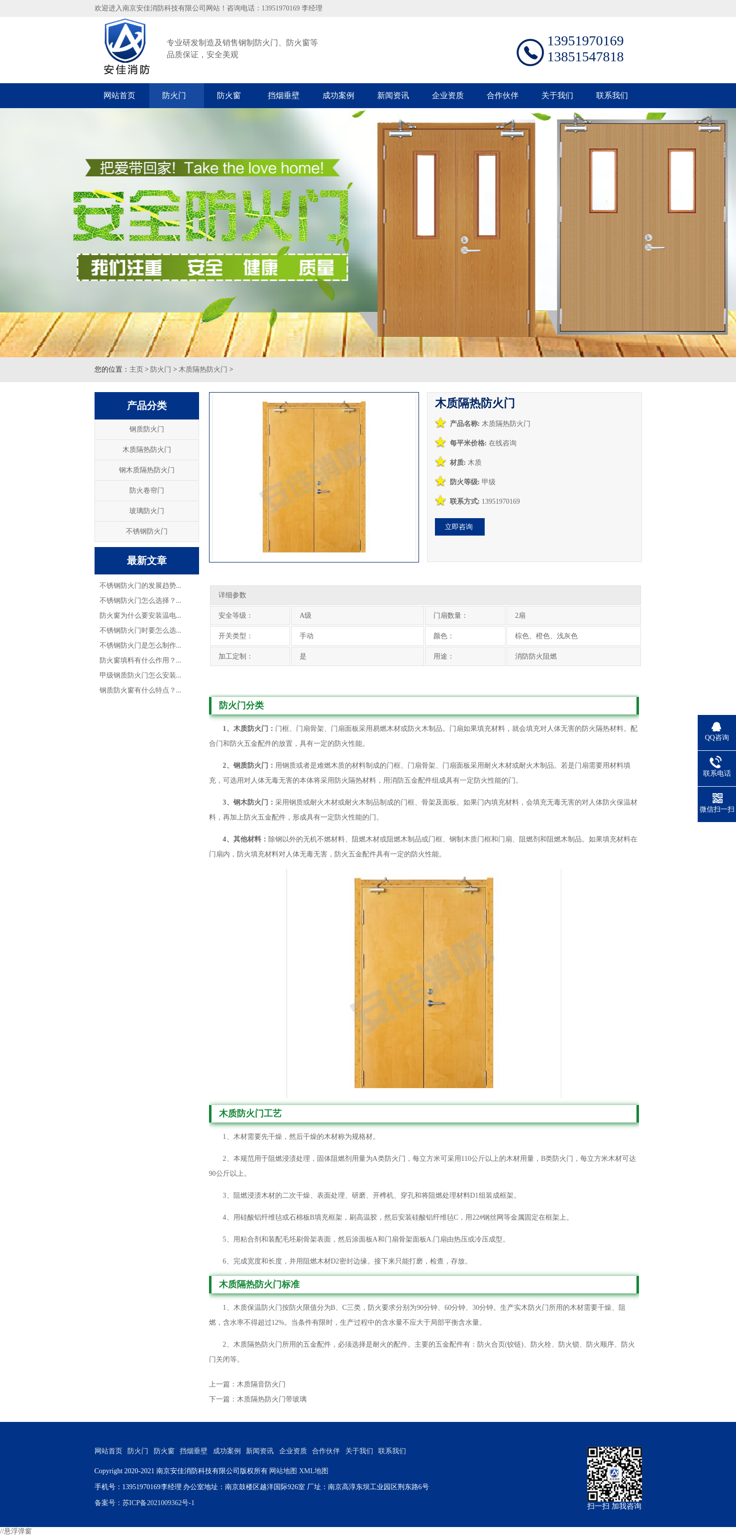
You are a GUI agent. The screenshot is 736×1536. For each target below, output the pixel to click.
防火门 (174, 95)
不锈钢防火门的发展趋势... (141, 585)
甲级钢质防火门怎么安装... (141, 675)
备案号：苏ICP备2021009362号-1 (145, 1503)
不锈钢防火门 (147, 531)
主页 (136, 369)
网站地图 (283, 1471)
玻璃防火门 (146, 511)
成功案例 (338, 95)
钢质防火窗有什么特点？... (141, 690)
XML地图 (313, 1471)
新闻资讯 (393, 95)
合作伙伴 (503, 95)
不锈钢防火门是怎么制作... (141, 645)
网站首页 (119, 95)
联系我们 (612, 95)
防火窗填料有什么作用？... (141, 660)
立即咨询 (459, 527)
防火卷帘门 (146, 490)
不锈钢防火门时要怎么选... (141, 630)
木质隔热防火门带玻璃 (272, 1399)
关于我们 (557, 95)
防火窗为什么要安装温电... (141, 615)
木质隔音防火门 (261, 1384)
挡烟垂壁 (284, 95)
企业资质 (448, 95)
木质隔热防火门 (203, 369)
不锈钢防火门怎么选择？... (141, 600)
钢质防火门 (146, 429)
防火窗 (229, 95)
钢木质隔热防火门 (147, 470)
